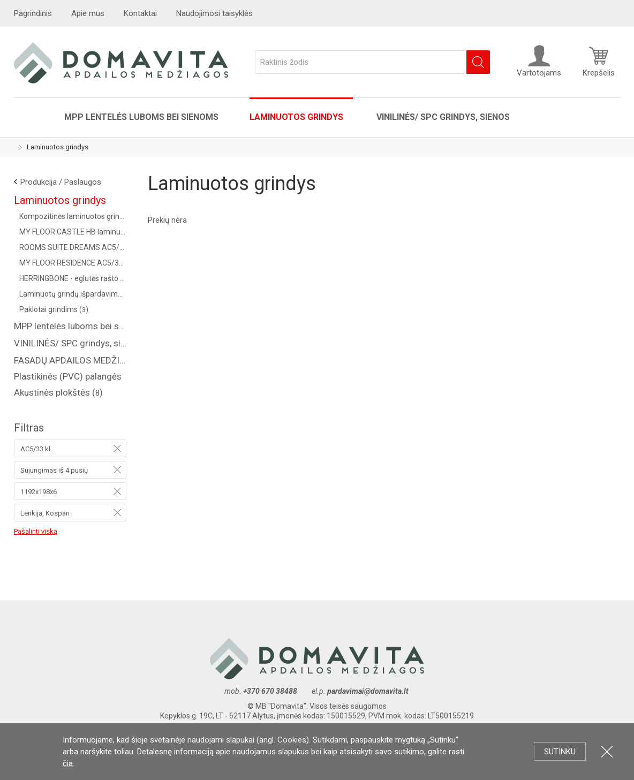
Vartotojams (539, 61)
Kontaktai (140, 13)
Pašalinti (117, 448)
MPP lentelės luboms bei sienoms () (70, 326)
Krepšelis (598, 61)
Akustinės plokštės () (58, 392)
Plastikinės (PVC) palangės (68, 376)
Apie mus (87, 13)
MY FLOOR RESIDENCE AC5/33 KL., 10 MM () (72, 263)
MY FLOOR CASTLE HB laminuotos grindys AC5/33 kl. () (72, 232)
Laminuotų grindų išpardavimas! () (72, 294)
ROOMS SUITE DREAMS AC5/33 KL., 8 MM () (72, 247)
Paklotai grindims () (53, 309)
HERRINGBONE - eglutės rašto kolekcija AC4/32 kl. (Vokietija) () (72, 278)
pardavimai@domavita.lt (368, 691)
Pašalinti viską (35, 531)
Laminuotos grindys (297, 117)
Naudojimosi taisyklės (214, 13)
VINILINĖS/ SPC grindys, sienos (443, 117)
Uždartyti (607, 751)
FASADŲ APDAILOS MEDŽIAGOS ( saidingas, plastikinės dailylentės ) (70, 360)
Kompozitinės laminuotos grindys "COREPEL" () (72, 216)
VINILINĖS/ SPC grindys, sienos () (70, 343)
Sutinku (560, 751)
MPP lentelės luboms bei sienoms (141, 117)
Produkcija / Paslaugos (60, 182)
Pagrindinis (33, 13)
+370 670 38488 (270, 691)
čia (68, 763)
